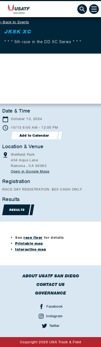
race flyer (33, 237)
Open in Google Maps (30, 171)
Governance (50, 293)
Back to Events (16, 22)
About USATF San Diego (50, 276)
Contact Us (50, 284)
